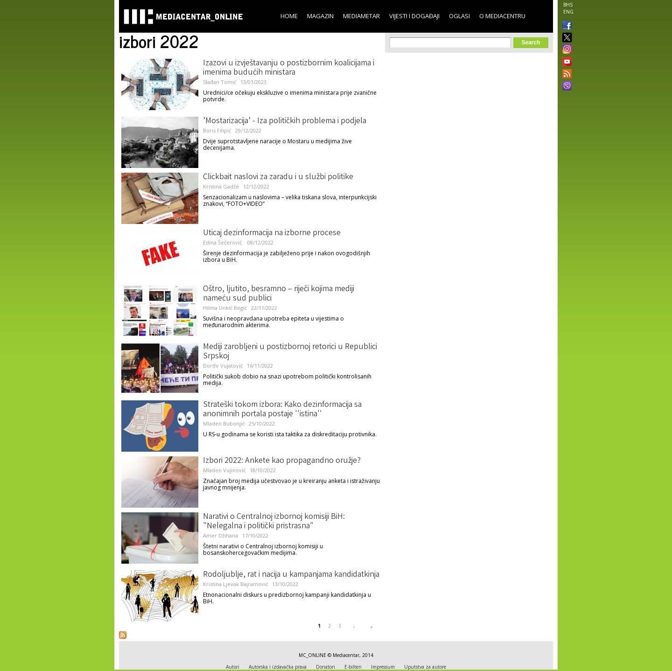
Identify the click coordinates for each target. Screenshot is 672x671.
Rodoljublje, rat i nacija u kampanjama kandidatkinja (291, 575)
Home (289, 16)
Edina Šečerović (223, 242)
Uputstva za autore (425, 667)
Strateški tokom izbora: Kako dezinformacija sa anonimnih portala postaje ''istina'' (282, 409)
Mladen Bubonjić (224, 423)
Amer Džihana (220, 535)
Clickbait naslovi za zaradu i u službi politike (278, 177)
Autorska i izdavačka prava (278, 667)
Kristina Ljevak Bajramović (235, 583)
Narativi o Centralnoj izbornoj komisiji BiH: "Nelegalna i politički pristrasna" (274, 521)
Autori (232, 667)
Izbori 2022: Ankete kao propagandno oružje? (282, 461)
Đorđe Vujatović (223, 365)
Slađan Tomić (219, 81)
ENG (568, 11)
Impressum (383, 667)
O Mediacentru (502, 16)
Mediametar (361, 16)
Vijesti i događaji (414, 16)
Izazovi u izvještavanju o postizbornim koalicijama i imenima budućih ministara (288, 68)
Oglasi (459, 16)
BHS (568, 4)
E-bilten (353, 667)
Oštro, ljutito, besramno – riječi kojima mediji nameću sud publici (278, 294)
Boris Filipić (217, 130)
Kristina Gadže (221, 186)
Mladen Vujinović (224, 470)
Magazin (320, 16)
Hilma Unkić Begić (225, 307)
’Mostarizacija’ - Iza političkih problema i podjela (284, 121)
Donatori (325, 667)
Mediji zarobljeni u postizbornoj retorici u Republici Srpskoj (290, 352)
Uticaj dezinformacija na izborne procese (272, 233)
